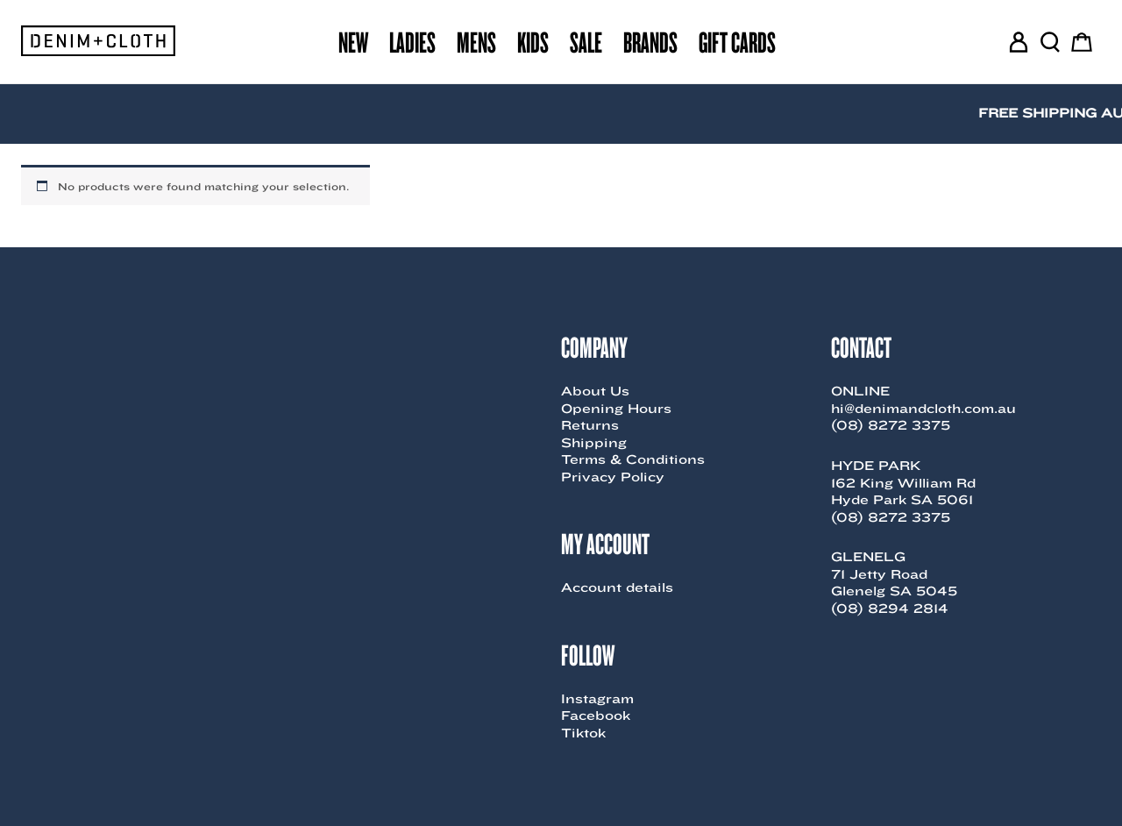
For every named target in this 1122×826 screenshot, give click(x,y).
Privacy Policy (612, 477)
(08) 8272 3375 (890, 425)
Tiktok (583, 733)
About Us (595, 391)
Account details (617, 587)
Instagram (597, 699)
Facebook (595, 715)
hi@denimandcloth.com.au (923, 409)
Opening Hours (616, 409)
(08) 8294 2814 (889, 608)
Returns (590, 425)
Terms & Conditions (633, 459)
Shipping (594, 443)
